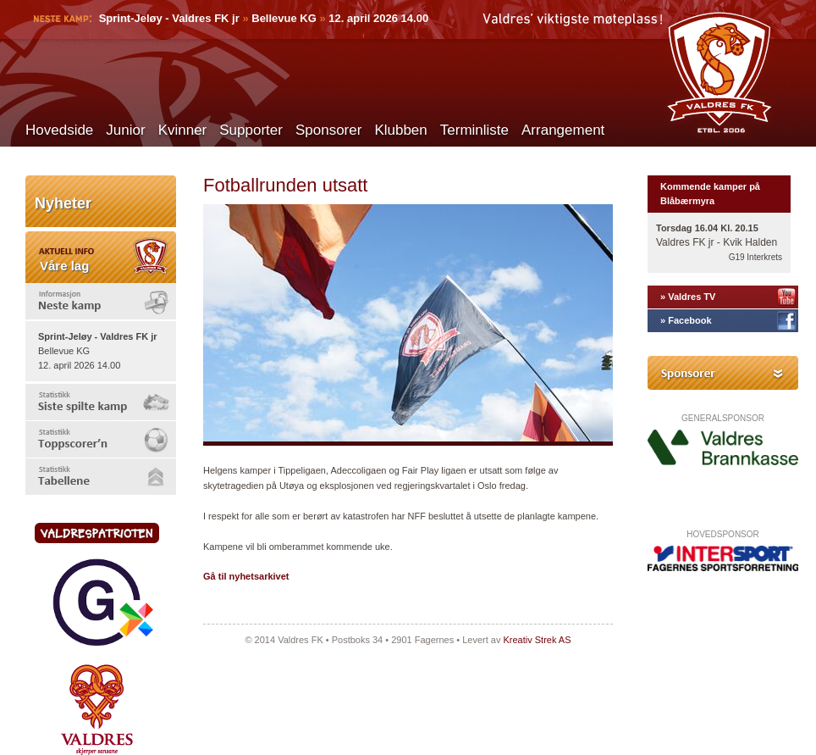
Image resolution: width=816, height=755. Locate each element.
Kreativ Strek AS (537, 640)
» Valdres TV (687, 296)
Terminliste (474, 130)
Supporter (251, 130)
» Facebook (686, 320)
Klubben (400, 130)
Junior (125, 130)
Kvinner (182, 130)
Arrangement (562, 130)
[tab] (100, 301)
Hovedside (59, 130)
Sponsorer (328, 130)
